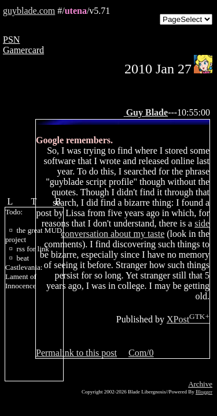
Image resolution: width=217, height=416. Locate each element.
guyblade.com (29, 11)
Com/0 (141, 353)
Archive (200, 384)
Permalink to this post (76, 353)
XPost (188, 319)
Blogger (204, 392)
